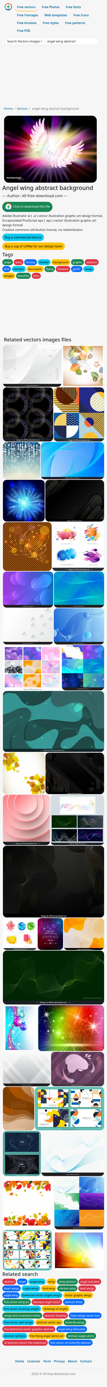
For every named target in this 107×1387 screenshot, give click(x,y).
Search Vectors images (23, 41)
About (72, 1361)
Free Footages (27, 15)
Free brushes (27, 23)
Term (47, 1361)
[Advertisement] (53, 77)
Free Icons (81, 15)
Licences (33, 1361)
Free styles (51, 23)
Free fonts (73, 7)
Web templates (56, 15)
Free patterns (75, 23)
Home (8, 108)
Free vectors (26, 7)
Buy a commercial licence (23, 237)
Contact (86, 1361)
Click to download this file (27, 207)
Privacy (59, 1361)
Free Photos (50, 7)
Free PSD (23, 30)
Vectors (22, 108)
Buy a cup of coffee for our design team (33, 246)
